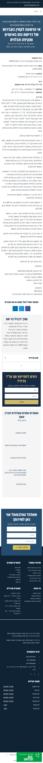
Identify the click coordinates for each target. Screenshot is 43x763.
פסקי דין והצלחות (25, 21)
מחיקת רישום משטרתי (34, 576)
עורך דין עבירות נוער (35, 581)
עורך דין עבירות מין (35, 578)
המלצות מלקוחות (35, 598)
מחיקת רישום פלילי (14, 575)
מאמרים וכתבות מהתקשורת (32, 601)
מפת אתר (17, 568)
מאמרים (18, 570)
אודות (18, 572)
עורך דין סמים (37, 573)
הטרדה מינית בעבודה (18, 458)
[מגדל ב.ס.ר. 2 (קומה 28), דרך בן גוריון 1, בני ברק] (21, 732)
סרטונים (18, 580)
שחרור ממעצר (20, 433)
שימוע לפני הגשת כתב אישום (15, 445)
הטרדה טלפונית (15, 593)
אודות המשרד (37, 593)
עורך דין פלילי (36, 21)
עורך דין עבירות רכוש (35, 570)
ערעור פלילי (21, 420)
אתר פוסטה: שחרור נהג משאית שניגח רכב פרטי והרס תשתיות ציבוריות (15, 472)
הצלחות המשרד (36, 596)
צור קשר (17, 582)
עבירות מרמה (21, 484)
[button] (41, 11)
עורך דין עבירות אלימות (34, 568)
